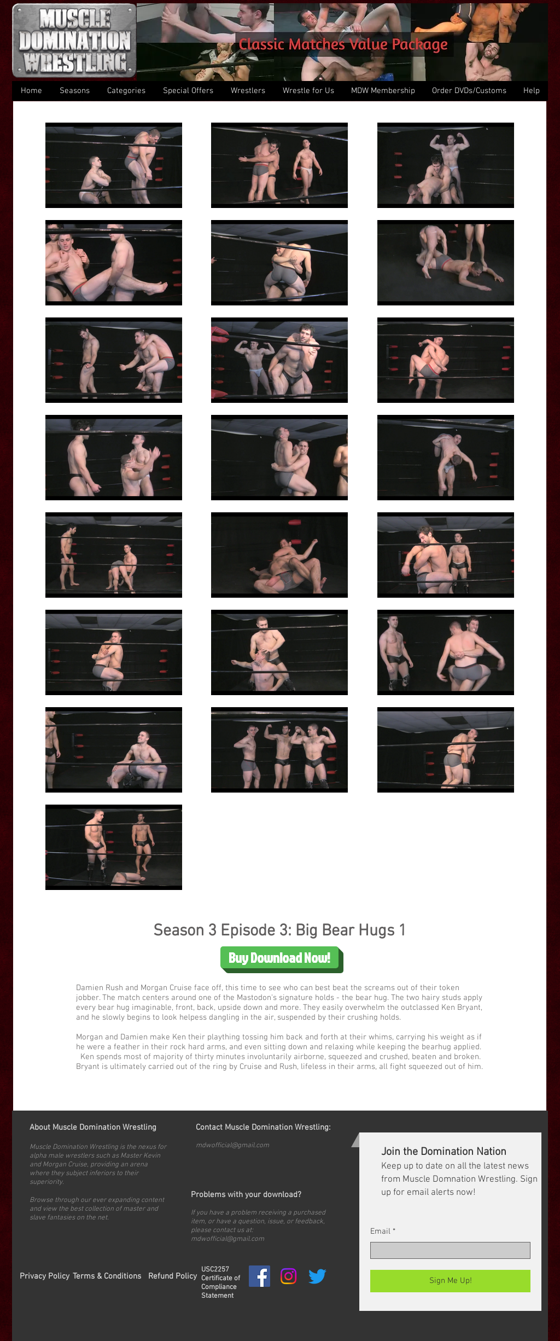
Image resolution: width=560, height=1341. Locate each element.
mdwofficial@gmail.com (232, 1145)
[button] (126, 91)
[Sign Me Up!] (450, 1281)
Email (380, 1232)
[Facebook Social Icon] (259, 1276)
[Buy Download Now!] (279, 957)
